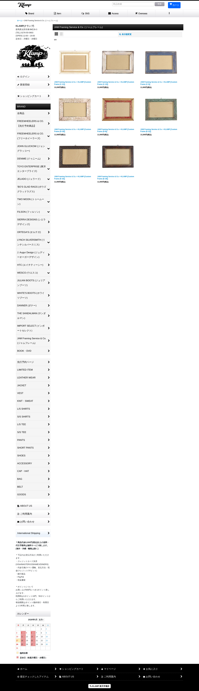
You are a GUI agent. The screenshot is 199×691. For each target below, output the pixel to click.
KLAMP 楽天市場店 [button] (99, 686)
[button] (86, 13)
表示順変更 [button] (125, 34)
